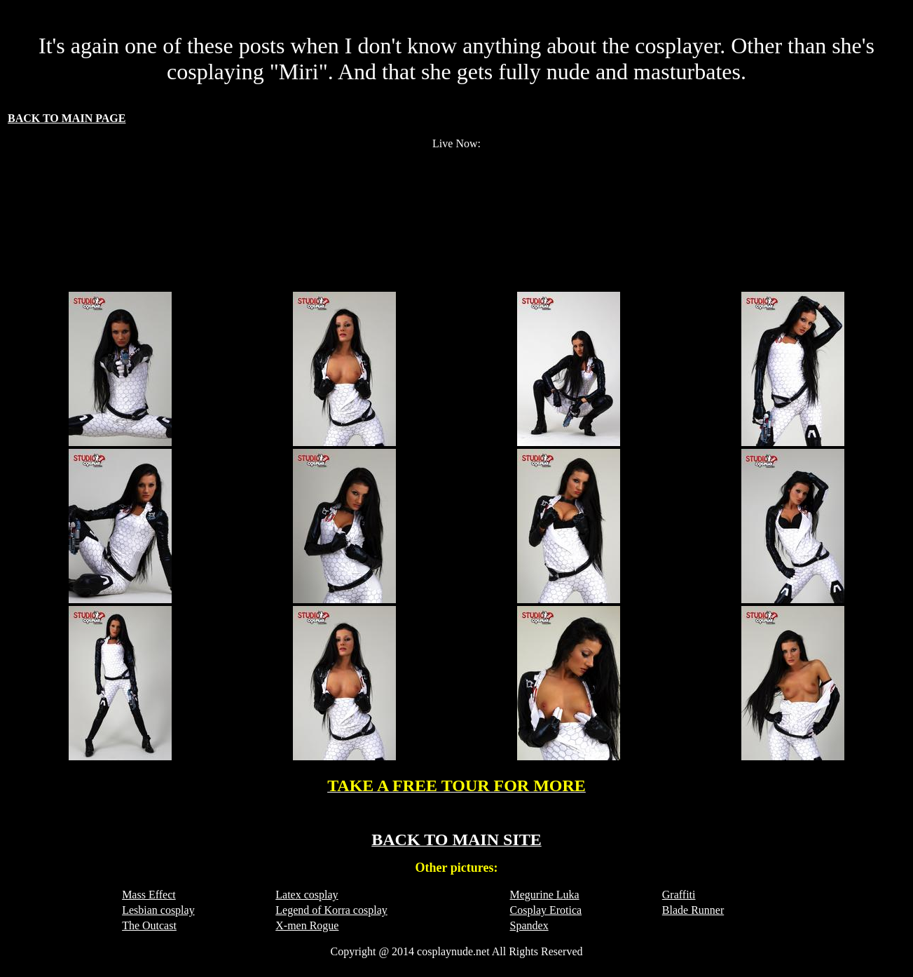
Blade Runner (693, 910)
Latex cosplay (306, 895)
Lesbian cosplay (158, 910)
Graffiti (679, 895)
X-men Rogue (306, 925)
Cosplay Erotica (546, 910)
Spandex (529, 925)
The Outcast (149, 925)
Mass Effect (149, 895)
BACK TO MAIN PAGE (66, 118)
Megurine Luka (544, 895)
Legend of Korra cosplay (331, 910)
